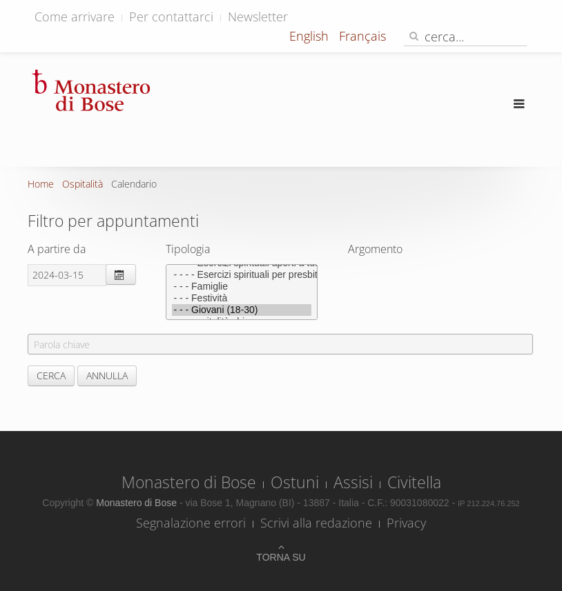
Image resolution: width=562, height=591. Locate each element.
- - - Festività (241, 298)
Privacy (406, 522)
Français (362, 36)
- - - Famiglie (241, 286)
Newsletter (258, 16)
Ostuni (295, 482)
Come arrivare (75, 16)
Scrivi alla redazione (316, 522)
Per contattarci (171, 16)
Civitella (414, 482)
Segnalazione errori (191, 522)
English (310, 36)
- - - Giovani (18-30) (241, 310)
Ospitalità (82, 183)
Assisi (353, 482)
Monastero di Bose (189, 482)
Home (41, 183)
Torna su (280, 557)
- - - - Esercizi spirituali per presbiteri (241, 275)
